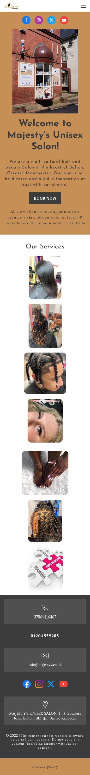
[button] (16, 71)
